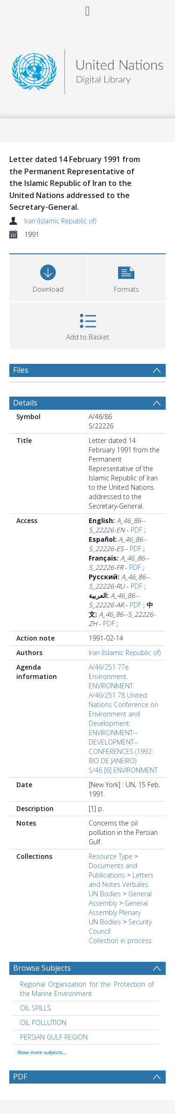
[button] (127, 276)
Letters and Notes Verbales (121, 880)
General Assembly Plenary (118, 908)
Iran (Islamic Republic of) (60, 220)
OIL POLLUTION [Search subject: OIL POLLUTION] (43, 1022)
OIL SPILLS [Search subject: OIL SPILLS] (35, 1007)
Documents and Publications (113, 870)
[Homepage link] (87, 69)
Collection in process (120, 940)
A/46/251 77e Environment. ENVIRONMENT (111, 676)
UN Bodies (105, 893)
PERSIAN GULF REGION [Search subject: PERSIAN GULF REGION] (54, 1037)
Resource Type (111, 856)
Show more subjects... (41, 1052)
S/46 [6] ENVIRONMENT (123, 770)
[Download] (48, 276)
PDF (136, 529)
